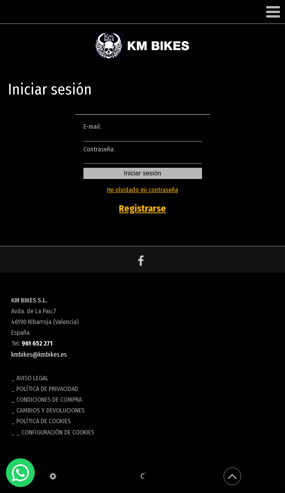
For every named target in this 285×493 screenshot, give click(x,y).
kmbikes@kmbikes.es (39, 354)
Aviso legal (32, 378)
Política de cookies (43, 421)
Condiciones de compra (49, 399)
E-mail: (142, 132)
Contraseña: (142, 154)
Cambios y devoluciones (50, 410)
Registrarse (142, 208)
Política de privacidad (47, 389)
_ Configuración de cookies (55, 432)
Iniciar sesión (142, 173)
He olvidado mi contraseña (142, 190)
